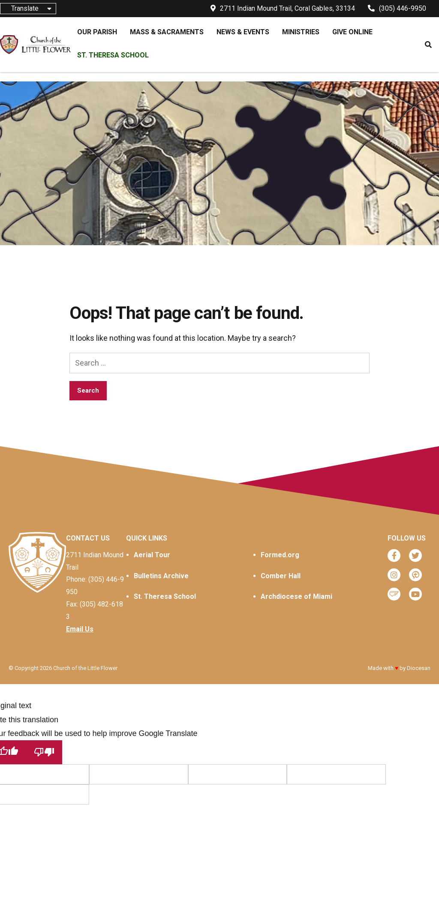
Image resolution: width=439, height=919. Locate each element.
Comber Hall (281, 576)
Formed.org (280, 555)
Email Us (79, 629)
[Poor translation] (44, 752)
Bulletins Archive (161, 576)
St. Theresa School (165, 596)
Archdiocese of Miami (296, 596)
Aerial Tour (152, 555)
